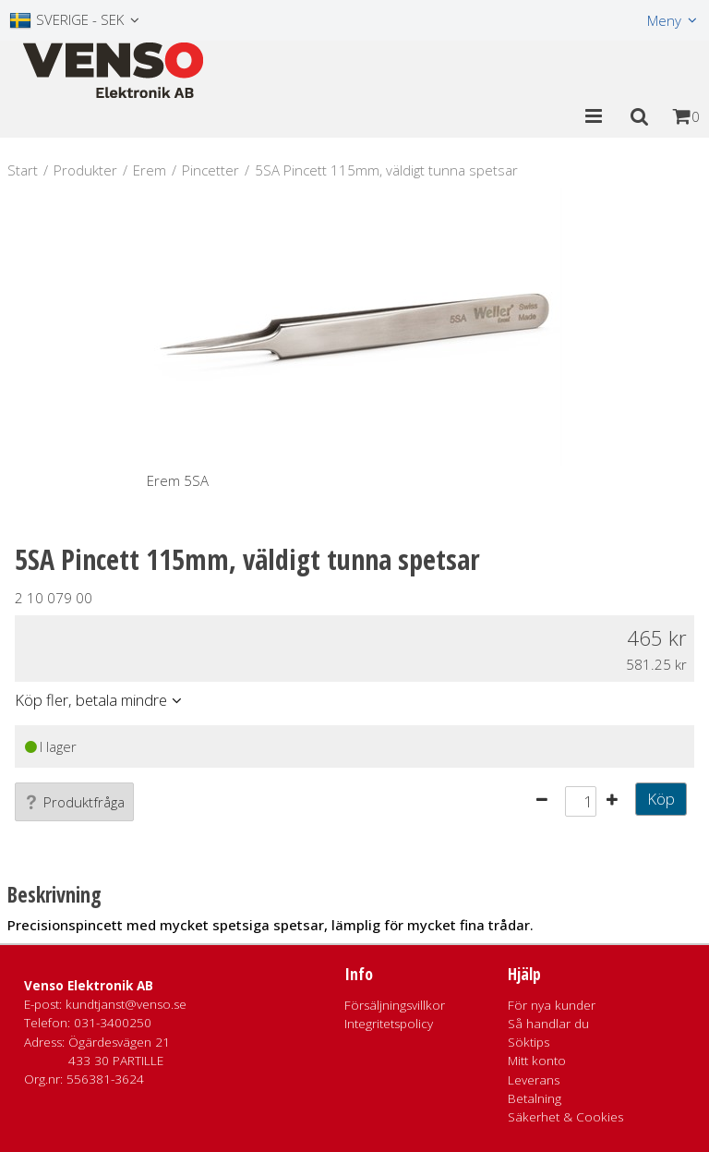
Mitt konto (537, 1060)
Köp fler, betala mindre (91, 699)
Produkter (85, 170)
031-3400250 (112, 1022)
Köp (661, 798)
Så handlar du (548, 1023)
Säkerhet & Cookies (565, 1117)
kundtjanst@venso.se (126, 1004)
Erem (149, 170)
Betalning (534, 1098)
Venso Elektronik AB (88, 985)
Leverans (533, 1080)
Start (22, 170)
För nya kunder (551, 1005)
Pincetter (210, 170)
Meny (664, 20)
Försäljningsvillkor (394, 1005)
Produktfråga (74, 802)
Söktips (528, 1042)
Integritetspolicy (388, 1023)
